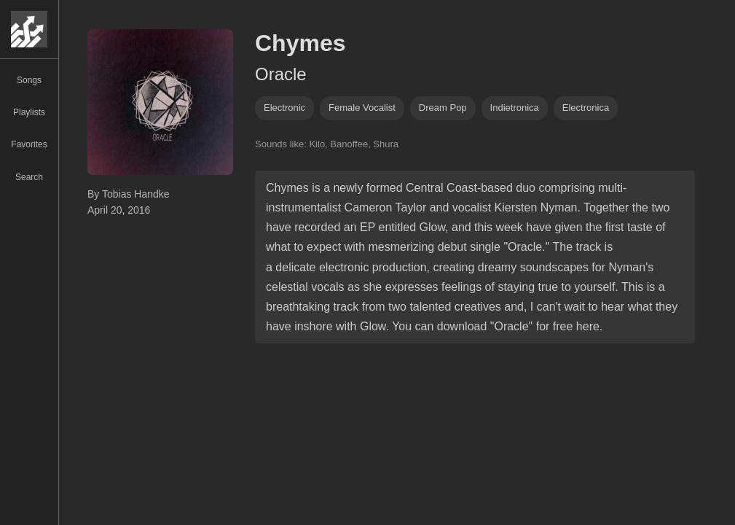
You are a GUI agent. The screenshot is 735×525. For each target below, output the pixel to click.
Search (29, 177)
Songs (29, 80)
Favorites (29, 144)
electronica (585, 107)
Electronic (284, 107)
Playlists (29, 112)
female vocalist (362, 107)
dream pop (443, 107)
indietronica (514, 107)
